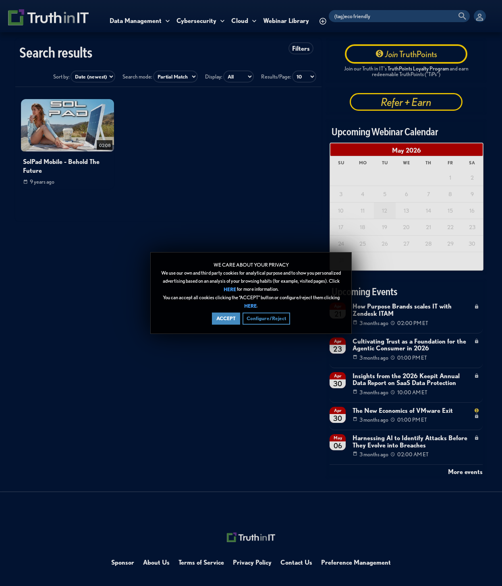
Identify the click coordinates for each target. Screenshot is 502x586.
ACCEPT (226, 319)
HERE (230, 289)
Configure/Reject (266, 319)
